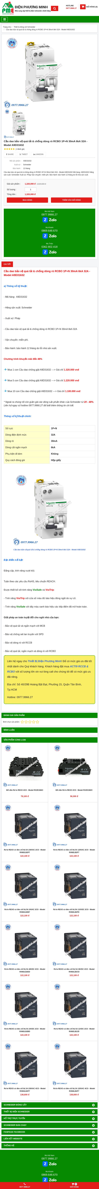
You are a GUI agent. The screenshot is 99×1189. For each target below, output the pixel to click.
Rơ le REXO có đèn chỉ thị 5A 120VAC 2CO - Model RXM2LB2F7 (74, 851)
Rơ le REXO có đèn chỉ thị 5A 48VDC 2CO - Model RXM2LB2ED (24, 970)
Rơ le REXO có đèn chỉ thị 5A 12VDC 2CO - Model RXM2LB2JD (74, 1030)
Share (10, 154)
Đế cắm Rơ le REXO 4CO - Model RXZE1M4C (24, 790)
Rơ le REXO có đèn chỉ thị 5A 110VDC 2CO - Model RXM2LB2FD (74, 910)
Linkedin (38, 154)
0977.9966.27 (49, 214)
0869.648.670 (49, 230)
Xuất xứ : (17, 165)
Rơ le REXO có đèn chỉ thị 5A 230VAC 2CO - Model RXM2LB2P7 (25, 851)
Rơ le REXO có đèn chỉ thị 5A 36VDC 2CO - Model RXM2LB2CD (74, 970)
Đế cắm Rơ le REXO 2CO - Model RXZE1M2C (74, 790)
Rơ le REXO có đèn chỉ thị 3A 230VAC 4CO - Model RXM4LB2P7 (25, 1090)
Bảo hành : (17, 168)
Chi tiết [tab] (7, 264)
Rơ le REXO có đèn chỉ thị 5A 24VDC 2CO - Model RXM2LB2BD (24, 1030)
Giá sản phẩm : (14, 184)
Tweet (23, 154)
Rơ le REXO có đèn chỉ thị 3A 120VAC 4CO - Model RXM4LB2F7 (74, 1090)
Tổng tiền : (11, 194)
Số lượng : (11, 189)
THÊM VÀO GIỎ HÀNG (71, 200)
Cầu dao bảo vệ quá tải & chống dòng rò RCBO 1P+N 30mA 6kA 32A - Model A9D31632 (49, 550)
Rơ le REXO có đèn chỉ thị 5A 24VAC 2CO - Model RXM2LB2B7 (24, 910)
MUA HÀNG (27, 200)
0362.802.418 (49, 246)
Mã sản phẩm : (15, 161)
